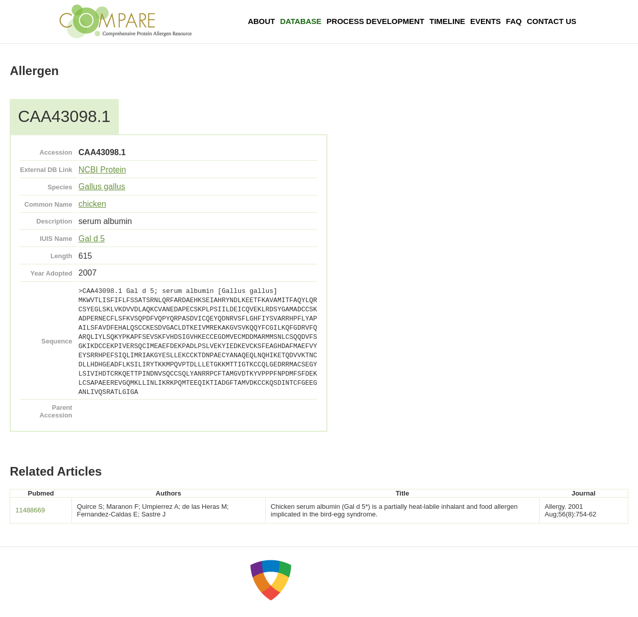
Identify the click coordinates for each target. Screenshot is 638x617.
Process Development (375, 21)
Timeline (447, 21)
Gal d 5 (92, 238)
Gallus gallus (102, 186)
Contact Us (551, 21)
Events (485, 21)
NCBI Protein (102, 169)
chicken (92, 204)
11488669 (30, 510)
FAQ (514, 21)
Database (300, 21)
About (261, 21)
